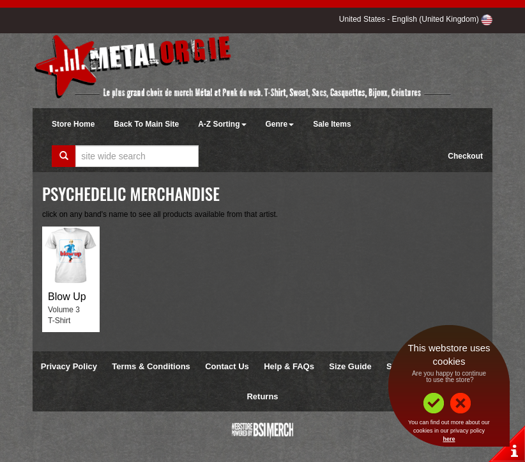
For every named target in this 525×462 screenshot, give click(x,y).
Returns (262, 396)
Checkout (465, 156)
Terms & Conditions (151, 366)
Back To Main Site (146, 124)
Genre (280, 124)
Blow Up (67, 296)
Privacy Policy (69, 366)
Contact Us (227, 366)
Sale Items (332, 124)
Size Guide (350, 366)
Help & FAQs (289, 366)
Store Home (73, 124)
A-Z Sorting (222, 124)
